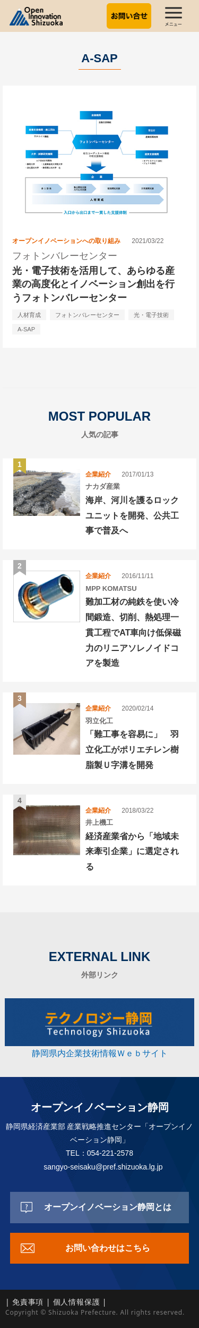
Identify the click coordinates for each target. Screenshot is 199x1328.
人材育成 (29, 315)
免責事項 (28, 1302)
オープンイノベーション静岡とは (107, 1207)
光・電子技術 (151, 315)
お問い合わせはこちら (107, 1247)
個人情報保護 (76, 1302)
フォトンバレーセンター (87, 315)
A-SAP (26, 329)
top (180, 1309)
